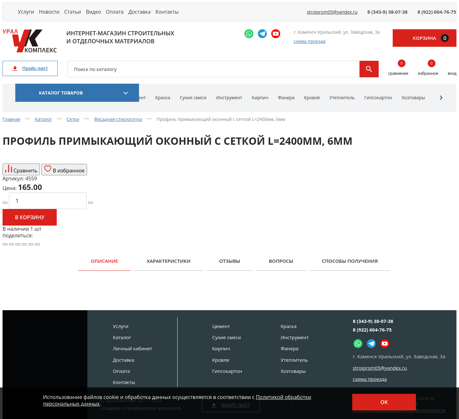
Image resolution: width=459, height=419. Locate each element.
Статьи (88, 15)
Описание (104, 267)
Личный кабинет (132, 348)
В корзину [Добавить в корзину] (29, 224)
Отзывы (229, 267)
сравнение (398, 75)
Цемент (221, 326)
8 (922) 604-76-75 (437, 15)
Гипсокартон (378, 104)
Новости (58, 15)
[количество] (48, 207)
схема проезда (309, 48)
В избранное (64, 176)
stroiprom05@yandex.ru (332, 15)
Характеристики (168, 267)
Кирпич (260, 104)
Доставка (174, 15)
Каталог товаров (61, 99)
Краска (162, 104)
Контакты (207, 15)
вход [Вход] (452, 80)
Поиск (369, 75)
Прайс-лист (30, 75)
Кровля (312, 104)
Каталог (122, 337)
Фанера (286, 104)
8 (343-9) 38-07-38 (388, 15)
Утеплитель (341, 104)
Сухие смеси (193, 104)
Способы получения (350, 267)
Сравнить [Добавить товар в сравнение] (21, 176)
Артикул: (13, 185)
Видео (115, 15)
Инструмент (229, 104)
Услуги (29, 15)
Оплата (143, 15)
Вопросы (281, 267)
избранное (428, 75)
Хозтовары (413, 104)
